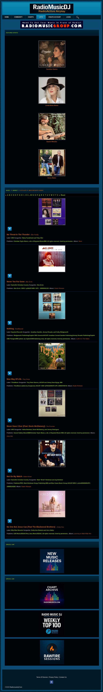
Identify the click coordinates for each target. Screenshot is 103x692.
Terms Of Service (42, 677)
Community (18, 17)
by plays (23, 190)
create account (54, 17)
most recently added (36, 190)
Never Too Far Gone (16, 282)
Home (7, 17)
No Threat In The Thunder (18, 234)
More (80, 241)
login (68, 17)
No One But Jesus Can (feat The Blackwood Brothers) (31, 527)
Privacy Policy (53, 677)
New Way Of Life (14, 379)
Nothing (10, 329)
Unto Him (10, 436)
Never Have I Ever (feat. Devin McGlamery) (26, 426)
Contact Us (63, 677)
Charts (31, 17)
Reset (63, 195)
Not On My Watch (14, 476)
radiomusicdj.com (16, 687)
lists (41, 17)
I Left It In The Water (82, 339)
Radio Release (59, 288)
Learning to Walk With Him (82, 533)
